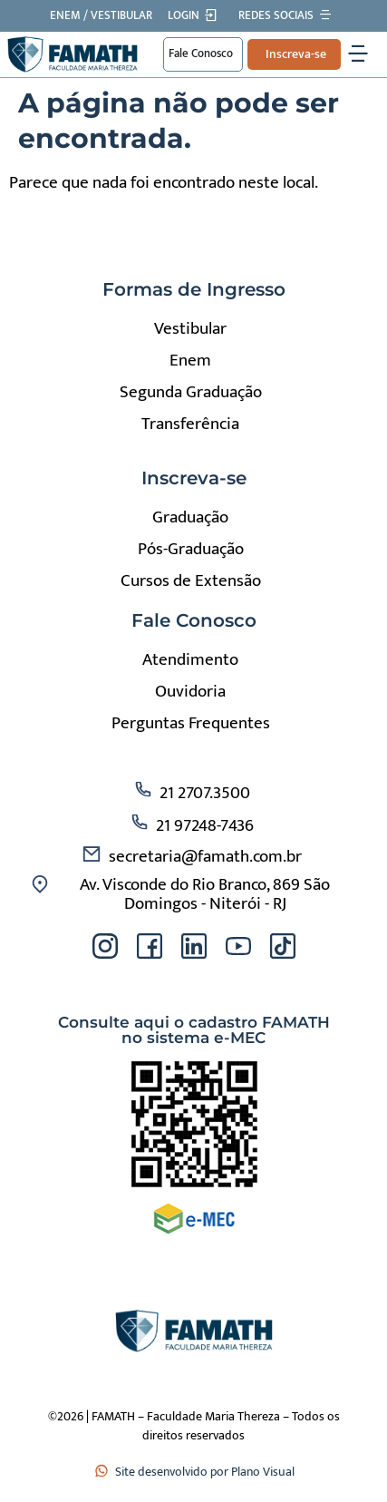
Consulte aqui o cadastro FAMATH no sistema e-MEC (194, 1030)
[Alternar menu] (358, 54)
